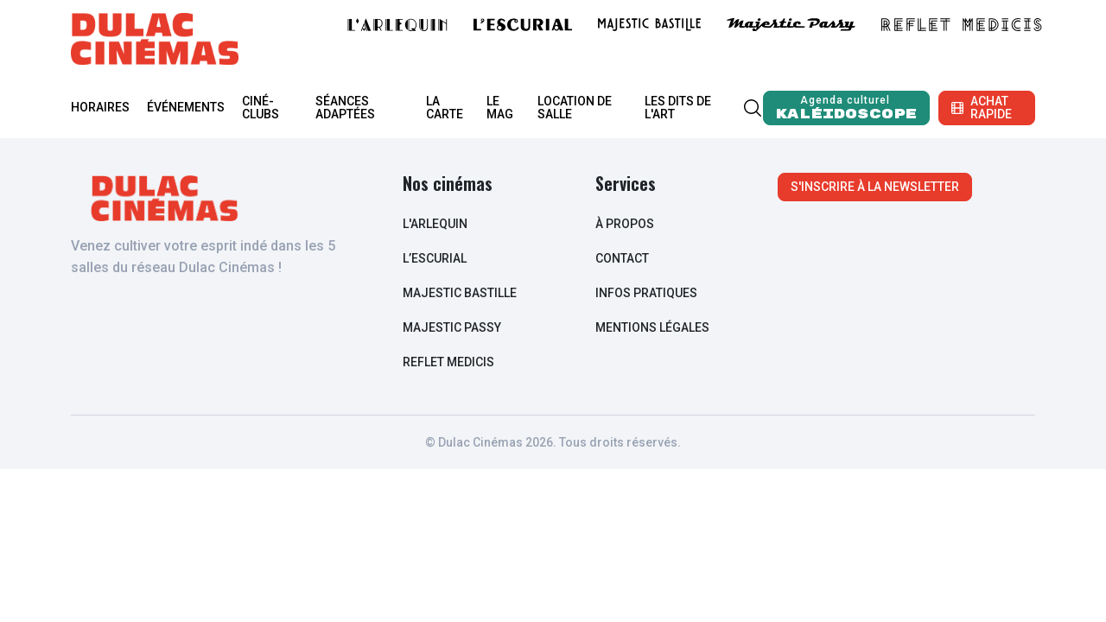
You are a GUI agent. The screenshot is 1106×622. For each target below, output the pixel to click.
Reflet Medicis (448, 362)
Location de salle (574, 107)
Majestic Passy (452, 327)
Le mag (499, 107)
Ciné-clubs (260, 107)
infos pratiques (646, 293)
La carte (444, 107)
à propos (624, 224)
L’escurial (435, 258)
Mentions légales (652, 327)
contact (622, 258)
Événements (186, 107)
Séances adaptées (345, 107)
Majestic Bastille (460, 293)
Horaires (100, 107)
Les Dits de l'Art (678, 107)
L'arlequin (435, 224)
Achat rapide (981, 107)
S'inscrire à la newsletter (875, 187)
